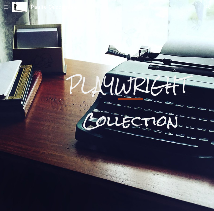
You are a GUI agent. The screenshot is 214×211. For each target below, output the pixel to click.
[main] (131, 105)
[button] (6, 7)
